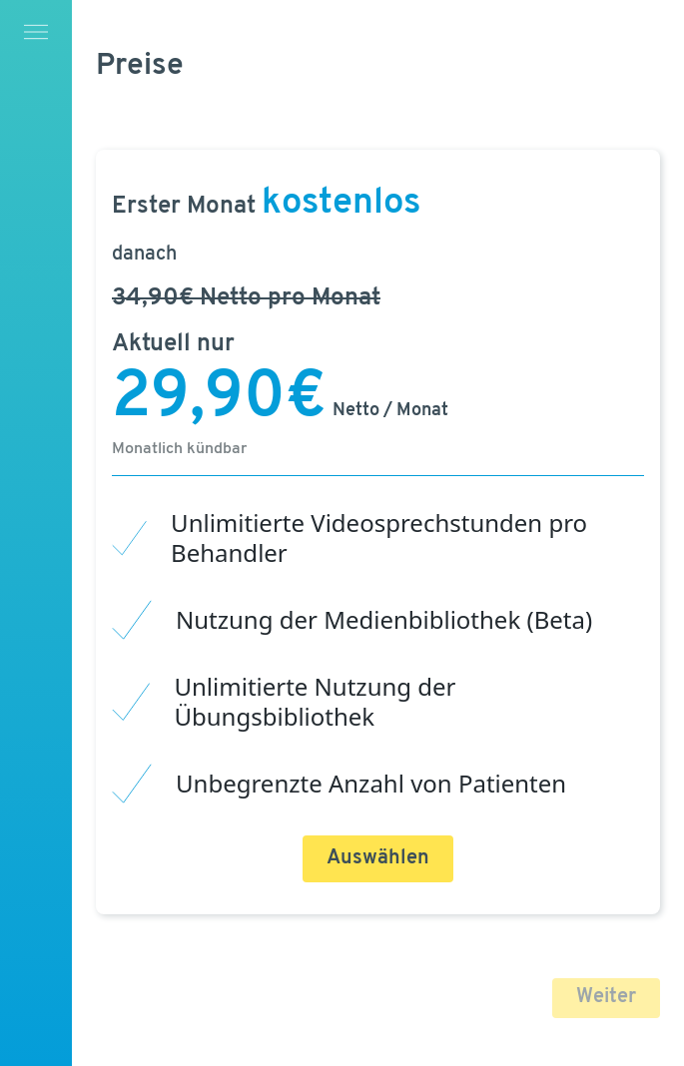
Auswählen (378, 858)
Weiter (606, 997)
